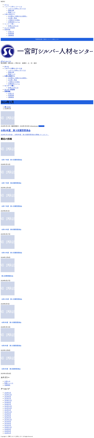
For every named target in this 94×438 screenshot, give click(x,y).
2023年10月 (8, 408)
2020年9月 (7, 429)
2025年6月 (7, 396)
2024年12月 (8, 400)
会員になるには (13, 26)
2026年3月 (7, 393)
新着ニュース (8, 383)
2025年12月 (8, 394)
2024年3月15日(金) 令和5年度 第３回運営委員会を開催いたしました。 (25, 134)
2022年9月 (7, 414)
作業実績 (11, 33)
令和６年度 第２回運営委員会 (11, 253)
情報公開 (11, 10)
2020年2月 (7, 433)
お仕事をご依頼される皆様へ (17, 16)
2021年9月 (7, 421)
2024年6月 (7, 402)
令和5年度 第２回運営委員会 (11, 345)
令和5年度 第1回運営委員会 (11, 369)
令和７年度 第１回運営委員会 (11, 206)
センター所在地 (9, 27)
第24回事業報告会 (7, 276)
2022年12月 (8, 412)
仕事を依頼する (9, 14)
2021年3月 (7, 425)
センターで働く (9, 24)
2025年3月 (7, 398)
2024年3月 (7, 404)
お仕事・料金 (12, 18)
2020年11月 (8, 427)
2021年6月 (7, 423)
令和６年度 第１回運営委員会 (11, 299)
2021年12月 (8, 419)
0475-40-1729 (6, 61)
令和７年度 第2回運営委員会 (11, 183)
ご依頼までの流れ (14, 20)
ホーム (6, 4)
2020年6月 (7, 431)
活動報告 (11, 35)
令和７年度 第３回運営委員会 (11, 160)
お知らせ (11, 31)
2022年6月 (7, 416)
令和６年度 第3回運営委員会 (11, 229)
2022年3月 (7, 417)
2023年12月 (8, 406)
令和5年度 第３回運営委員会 (15, 130)
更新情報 (7, 29)
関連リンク (11, 12)
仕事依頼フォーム (14, 22)
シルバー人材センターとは (13, 6)
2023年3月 (7, 410)
